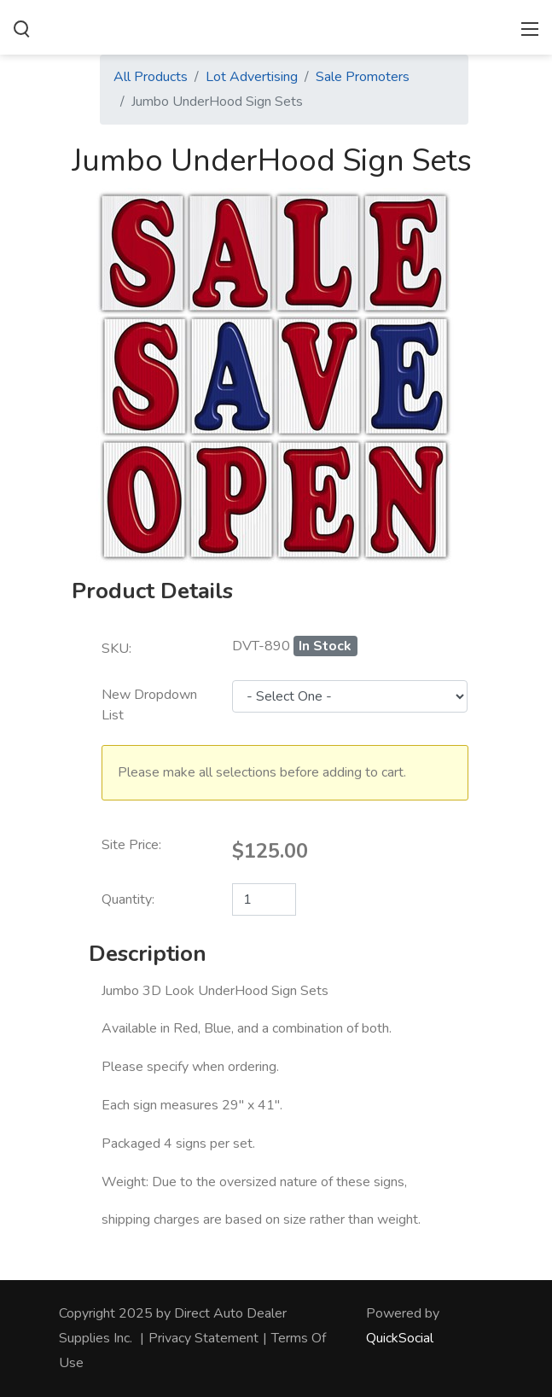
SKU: (116, 648)
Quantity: (128, 899)
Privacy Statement (203, 1338)
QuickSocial (399, 1338)
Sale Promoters (363, 76)
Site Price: (131, 844)
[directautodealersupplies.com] (276, 25)
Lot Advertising (252, 76)
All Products (150, 76)
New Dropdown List (149, 705)
